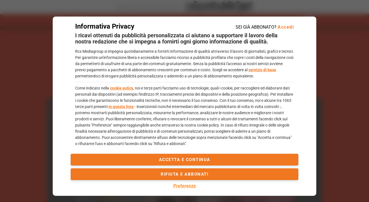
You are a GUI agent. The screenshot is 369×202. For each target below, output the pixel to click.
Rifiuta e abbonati (184, 174)
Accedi (286, 27)
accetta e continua (184, 159)
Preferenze (184, 186)
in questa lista (121, 106)
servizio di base (262, 70)
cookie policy (121, 88)
